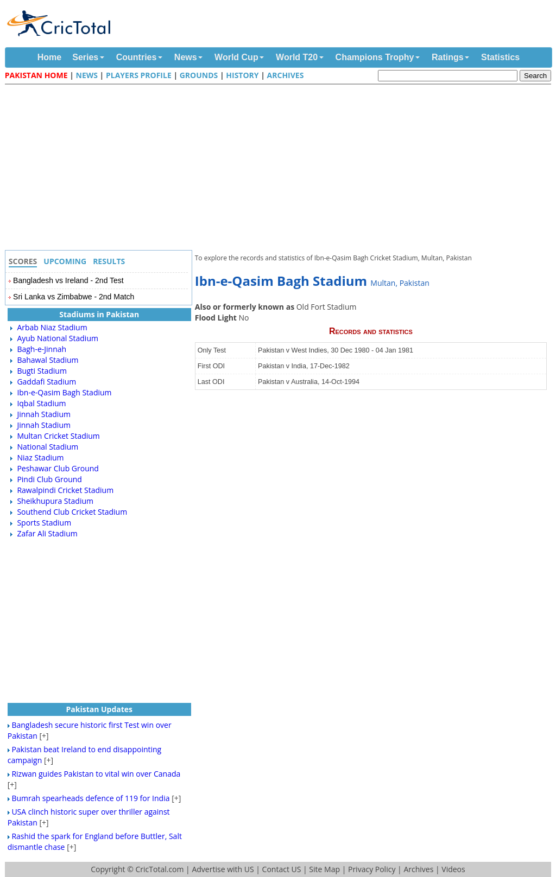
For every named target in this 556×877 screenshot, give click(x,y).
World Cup (236, 57)
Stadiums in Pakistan (99, 314)
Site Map (324, 869)
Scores (23, 261)
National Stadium (47, 446)
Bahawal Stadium (47, 360)
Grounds (199, 75)
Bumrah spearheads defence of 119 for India (90, 798)
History (242, 75)
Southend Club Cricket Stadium (72, 512)
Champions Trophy (375, 57)
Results (109, 261)
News (185, 57)
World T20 (297, 57)
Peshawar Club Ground (58, 468)
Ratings (448, 57)
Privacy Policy (371, 869)
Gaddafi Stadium (46, 381)
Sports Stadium (44, 522)
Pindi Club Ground (49, 479)
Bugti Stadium (42, 371)
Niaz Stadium (40, 457)
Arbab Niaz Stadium (52, 327)
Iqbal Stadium (41, 403)
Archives (285, 75)
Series (85, 57)
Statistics (500, 57)
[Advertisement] (280, 169)
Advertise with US (223, 869)
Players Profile (139, 75)
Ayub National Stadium (57, 338)
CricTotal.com (159, 869)
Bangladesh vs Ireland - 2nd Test (68, 280)
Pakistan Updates (99, 709)
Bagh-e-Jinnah (41, 349)
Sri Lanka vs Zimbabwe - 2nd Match (73, 296)
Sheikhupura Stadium (55, 501)
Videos (453, 869)
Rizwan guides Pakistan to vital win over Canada (95, 774)
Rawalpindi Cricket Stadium (65, 490)
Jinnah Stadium (44, 414)
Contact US (281, 869)
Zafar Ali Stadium (47, 533)
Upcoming (64, 261)
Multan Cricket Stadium (58, 436)
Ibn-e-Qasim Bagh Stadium (64, 392)
